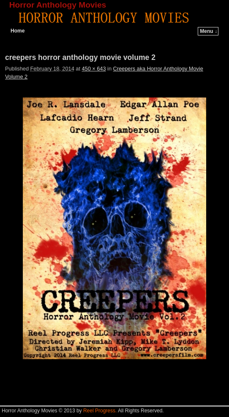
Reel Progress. (100, 411)
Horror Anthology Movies (57, 4)
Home (18, 31)
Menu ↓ (208, 31)
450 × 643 (94, 68)
